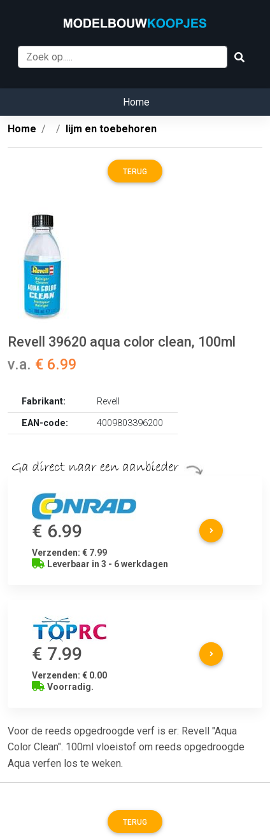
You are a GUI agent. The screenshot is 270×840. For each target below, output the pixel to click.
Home (136, 102)
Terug (135, 171)
